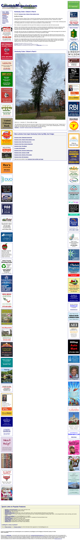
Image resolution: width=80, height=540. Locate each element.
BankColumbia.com (74, 39)
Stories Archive (5, 21)
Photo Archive (5, 20)
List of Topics (5, 19)
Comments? (22, 127)
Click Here (73, 437)
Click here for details (6, 69)
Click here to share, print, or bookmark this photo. (33, 127)
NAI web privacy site (58, 538)
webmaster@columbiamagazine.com (37, 535)
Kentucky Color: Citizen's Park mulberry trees (29, 14)
